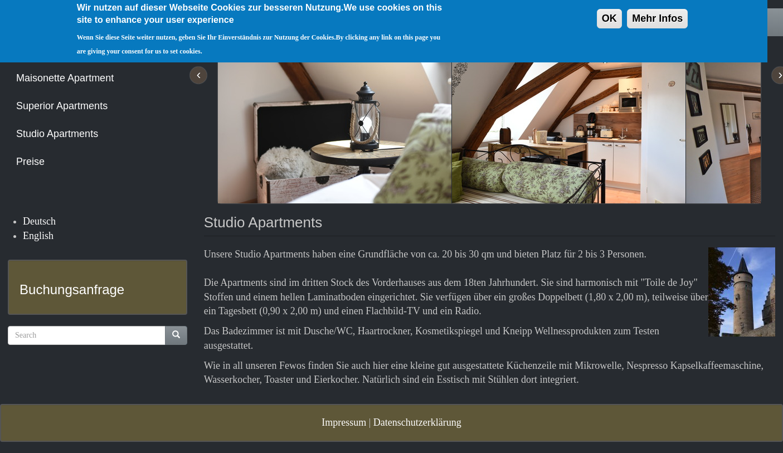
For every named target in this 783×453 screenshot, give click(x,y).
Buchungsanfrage (72, 289)
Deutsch (39, 221)
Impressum (344, 422)
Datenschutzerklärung (417, 422)
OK (609, 12)
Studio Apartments (57, 133)
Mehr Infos (657, 12)
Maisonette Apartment (65, 78)
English (38, 235)
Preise (30, 161)
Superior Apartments (62, 105)
